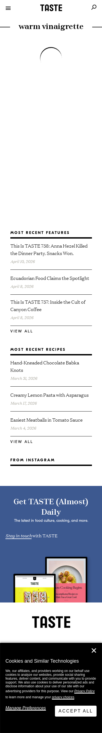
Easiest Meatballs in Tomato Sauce (46, 419)
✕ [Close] (94, 650)
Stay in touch (18, 535)
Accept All (75, 711)
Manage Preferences (25, 708)
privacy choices (63, 697)
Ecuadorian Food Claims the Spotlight (49, 277)
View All (21, 331)
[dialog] (51, 688)
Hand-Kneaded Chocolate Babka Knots (44, 366)
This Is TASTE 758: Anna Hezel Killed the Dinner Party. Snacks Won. (49, 249)
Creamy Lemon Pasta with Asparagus (49, 394)
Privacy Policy (84, 691)
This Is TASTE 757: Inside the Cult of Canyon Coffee (47, 305)
